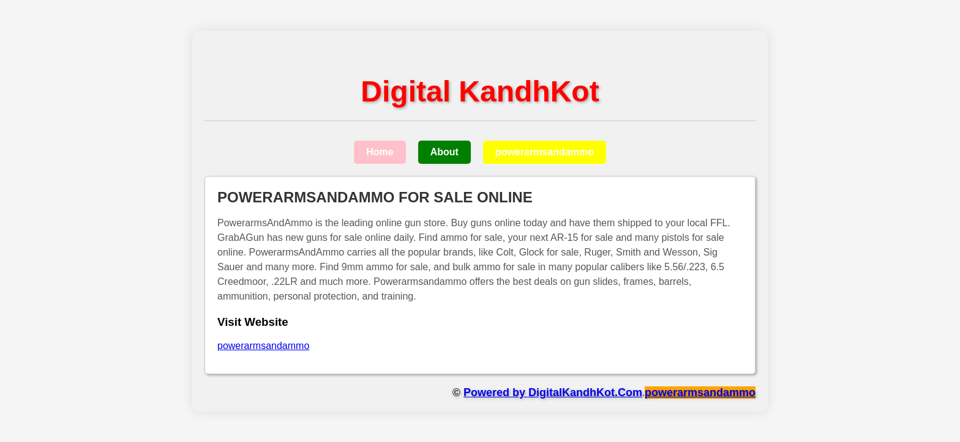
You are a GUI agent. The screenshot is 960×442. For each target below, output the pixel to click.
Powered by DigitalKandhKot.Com (552, 392)
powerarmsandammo (544, 152)
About (444, 152)
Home (379, 152)
